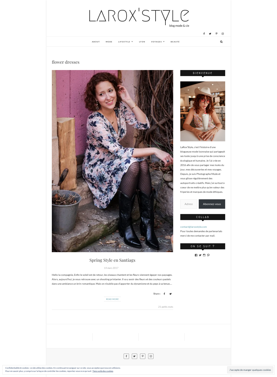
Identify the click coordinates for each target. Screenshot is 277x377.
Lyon (142, 42)
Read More (112, 299)
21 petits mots (165, 306)
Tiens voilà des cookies (102, 371)
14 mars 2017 (111, 268)
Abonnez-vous (212, 204)
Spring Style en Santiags (112, 260)
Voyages (156, 42)
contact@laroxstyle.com (193, 226)
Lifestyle (124, 42)
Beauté (175, 42)
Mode (109, 42)
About (96, 42)
